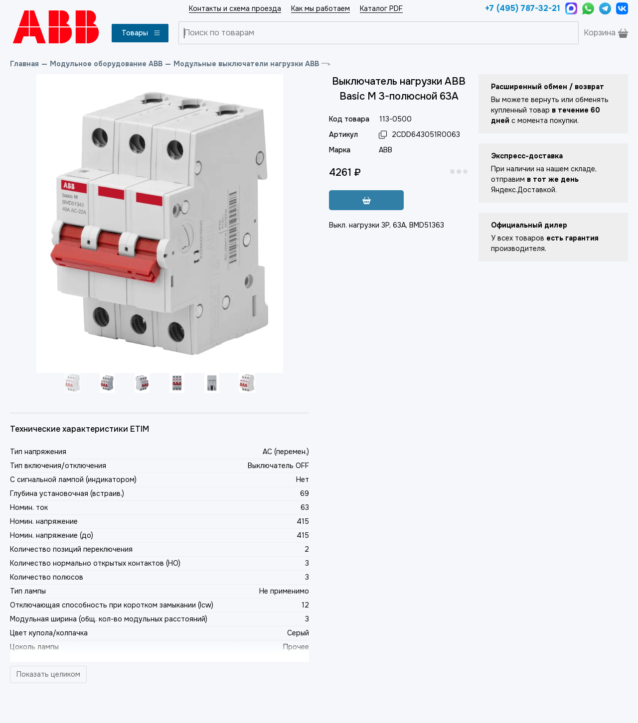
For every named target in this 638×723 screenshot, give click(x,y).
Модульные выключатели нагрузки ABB (246, 63)
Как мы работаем (320, 8)
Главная (24, 63)
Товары (141, 32)
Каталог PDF (381, 8)
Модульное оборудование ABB (106, 63)
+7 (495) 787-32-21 (522, 8)
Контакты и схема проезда (235, 8)
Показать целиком (48, 674)
